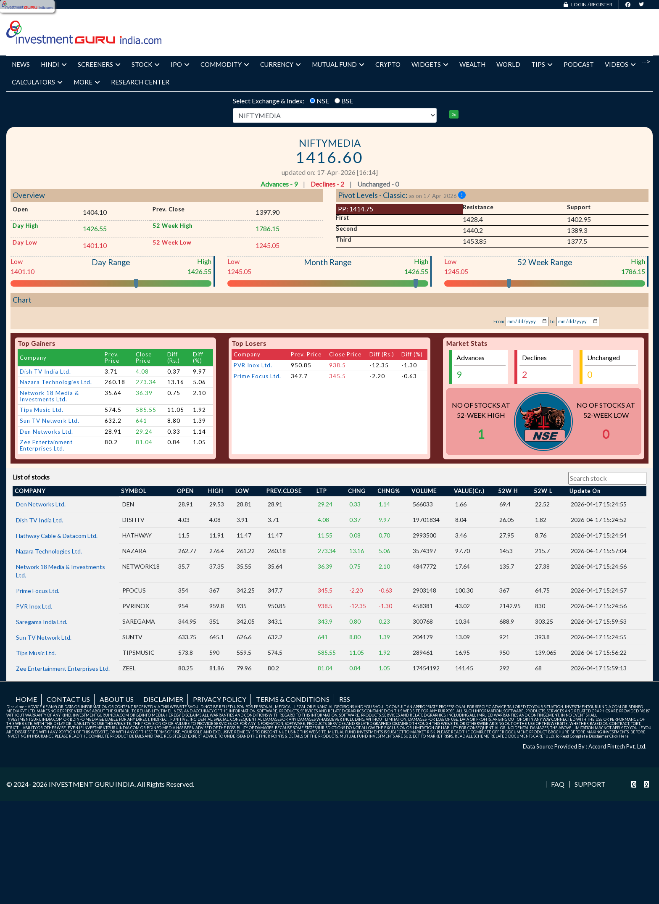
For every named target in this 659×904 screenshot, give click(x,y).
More (87, 82)
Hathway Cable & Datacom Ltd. (57, 628)
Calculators (37, 82)
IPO (180, 64)
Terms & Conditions (293, 792)
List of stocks (31, 570)
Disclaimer (163, 792)
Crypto (388, 64)
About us (117, 792)
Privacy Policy (219, 792)
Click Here (619, 828)
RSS (344, 792)
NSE (322, 101)
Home (26, 792)
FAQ (557, 877)
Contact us (68, 792)
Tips (542, 64)
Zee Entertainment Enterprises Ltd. (46, 538)
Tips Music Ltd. (41, 502)
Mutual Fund (338, 64)
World (508, 64)
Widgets (429, 64)
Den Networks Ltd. (46, 524)
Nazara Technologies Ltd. (56, 475)
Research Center (140, 82)
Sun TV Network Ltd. (49, 513)
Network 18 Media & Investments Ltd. (49, 488)
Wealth (472, 64)
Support (590, 877)
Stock (146, 64)
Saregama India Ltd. (41, 714)
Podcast (579, 64)
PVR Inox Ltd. (253, 457)
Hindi (54, 64)
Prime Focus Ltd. (257, 468)
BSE (347, 101)
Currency (280, 64)
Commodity (224, 64)
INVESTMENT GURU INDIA (91, 877)
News (21, 64)
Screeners (99, 64)
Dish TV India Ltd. (45, 464)
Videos (620, 64)
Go (454, 114)
